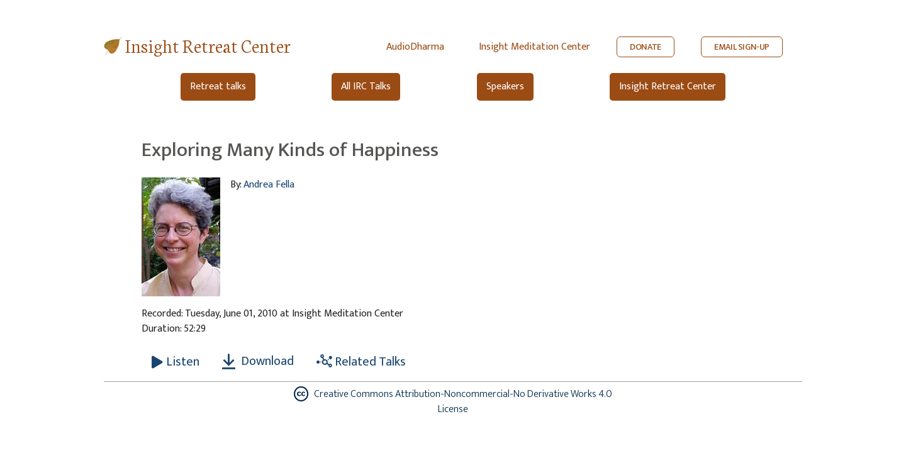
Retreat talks (218, 86)
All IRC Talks (366, 86)
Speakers (505, 86)
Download (258, 361)
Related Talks (361, 361)
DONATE (645, 47)
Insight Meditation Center (534, 46)
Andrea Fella (268, 184)
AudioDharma (415, 46)
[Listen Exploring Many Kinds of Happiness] (176, 361)
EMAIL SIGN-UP (741, 47)
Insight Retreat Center (208, 45)
